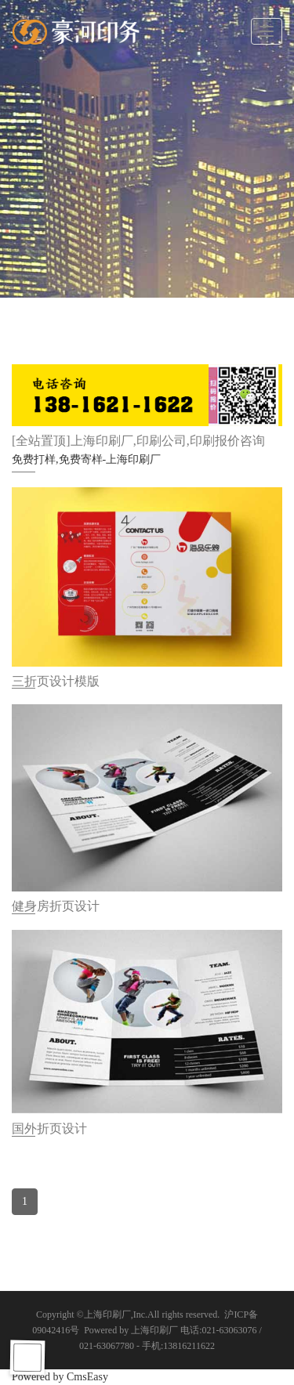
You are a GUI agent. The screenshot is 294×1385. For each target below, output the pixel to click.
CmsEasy (87, 1377)
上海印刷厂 (107, 1314)
